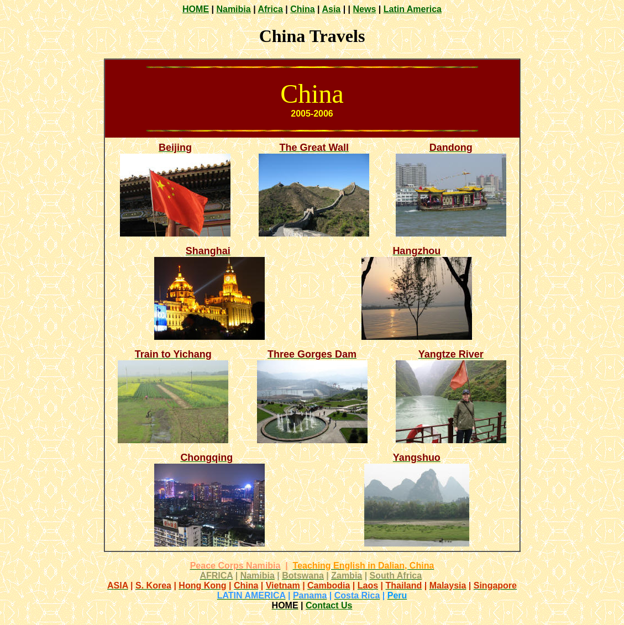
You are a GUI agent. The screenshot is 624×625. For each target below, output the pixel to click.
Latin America (413, 9)
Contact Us (329, 605)
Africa (270, 9)
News (364, 9)
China (302, 9)
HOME (195, 9)
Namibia (233, 9)
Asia (331, 9)
